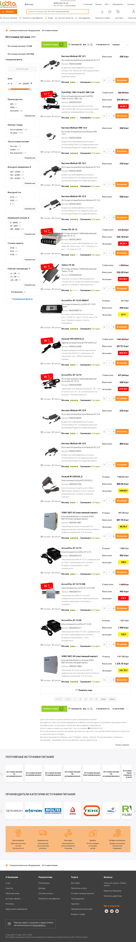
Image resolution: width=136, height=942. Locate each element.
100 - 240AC (14, 229)
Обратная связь (13, 893)
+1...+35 (12, 273)
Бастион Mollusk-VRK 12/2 (74, 128)
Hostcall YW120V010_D (72, 339)
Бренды (41, 888)
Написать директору (113, 896)
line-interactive (15, 153)
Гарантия (75, 904)
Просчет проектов (65, 18)
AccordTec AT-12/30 (71, 620)
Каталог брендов (10, 18)
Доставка (119, 18)
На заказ (13, 133)
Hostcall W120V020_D (71, 476)
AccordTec (13, 111)
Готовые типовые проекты (82, 893)
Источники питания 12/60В (20, 46)
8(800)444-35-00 (61, 3)
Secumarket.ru (39, 925)
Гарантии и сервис (102, 18)
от (13, 83)
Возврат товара (78, 914)
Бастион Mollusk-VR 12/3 (73, 196)
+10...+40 (13, 280)
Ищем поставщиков (112, 891)
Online (12, 150)
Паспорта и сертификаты (32, 18)
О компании (87, 4)
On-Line (12, 146)
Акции (50, 18)
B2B (107, 4)
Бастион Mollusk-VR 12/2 (73, 163)
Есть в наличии (15, 130)
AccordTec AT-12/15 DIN (73, 584)
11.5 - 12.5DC (14, 175)
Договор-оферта (13, 899)
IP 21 (11, 251)
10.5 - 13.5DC (14, 172)
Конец (112, 699)
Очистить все (22, 69)
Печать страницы (122, 745)
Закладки (76, 44)
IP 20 (11, 248)
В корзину (122, 80)
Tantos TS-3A (68, 265)
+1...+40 (12, 277)
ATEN (11, 107)
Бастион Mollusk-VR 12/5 (73, 443)
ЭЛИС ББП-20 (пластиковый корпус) (79, 512)
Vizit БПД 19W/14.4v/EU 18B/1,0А (77, 92)
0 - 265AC (13, 223)
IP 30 (11, 255)
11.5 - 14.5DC (14, 178)
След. (103, 699)
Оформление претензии (81, 909)
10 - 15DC (13, 226)
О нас (8, 883)
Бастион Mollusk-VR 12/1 (73, 56)
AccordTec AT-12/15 (71, 548)
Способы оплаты (45, 893)
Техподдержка (84, 18)
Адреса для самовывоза (16, 909)
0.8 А (11, 200)
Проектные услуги (79, 888)
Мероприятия (118, 4)
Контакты (131, 4)
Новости (9, 888)
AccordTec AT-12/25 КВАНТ (75, 300)
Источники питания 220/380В (21, 54)
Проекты (98, 4)
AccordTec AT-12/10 (71, 375)
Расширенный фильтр (22, 299)
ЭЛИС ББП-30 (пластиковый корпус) (79, 656)
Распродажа (44, 883)
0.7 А (11, 197)
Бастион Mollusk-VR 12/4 (73, 410)
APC (11, 104)
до (24, 83)
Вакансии (132, 18)
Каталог (10, 12)
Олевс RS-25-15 (69, 229)
